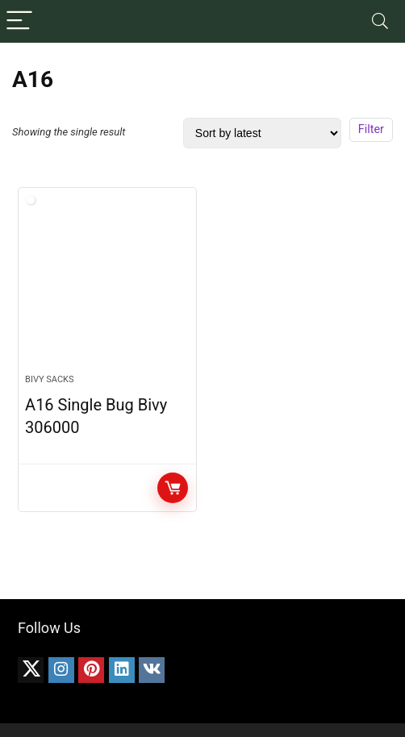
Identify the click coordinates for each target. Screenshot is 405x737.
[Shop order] (262, 133)
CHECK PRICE (172, 488)
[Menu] (19, 21)
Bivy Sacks (49, 379)
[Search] (380, 21)
